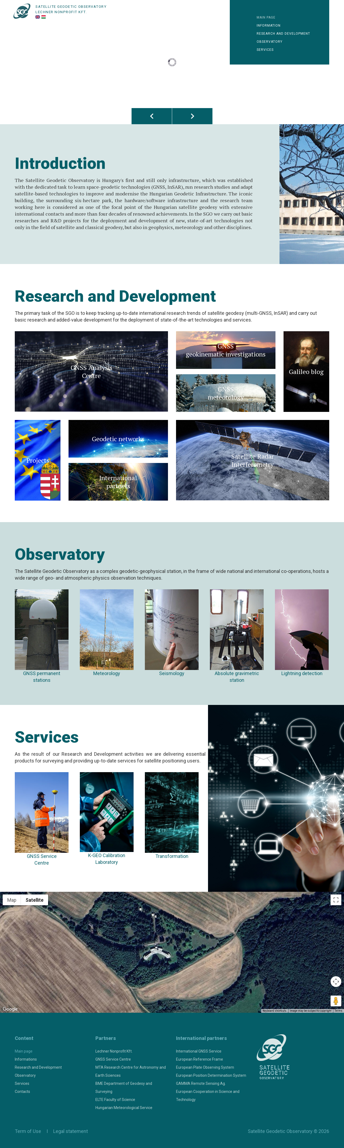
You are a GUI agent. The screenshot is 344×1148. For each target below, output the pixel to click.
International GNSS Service (198, 1051)
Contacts (22, 1091)
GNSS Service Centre (42, 819)
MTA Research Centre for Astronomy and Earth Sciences (130, 1071)
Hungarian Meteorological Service (123, 1108)
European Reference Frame (199, 1059)
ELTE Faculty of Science (115, 1099)
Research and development (283, 33)
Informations (26, 1059)
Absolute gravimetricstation (237, 636)
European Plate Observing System (205, 1067)
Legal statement (69, 1131)
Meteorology (107, 632)
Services (265, 50)
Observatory (269, 42)
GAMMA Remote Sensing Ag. (201, 1083)
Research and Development (38, 1067)
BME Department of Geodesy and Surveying (123, 1087)
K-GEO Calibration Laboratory (107, 818)
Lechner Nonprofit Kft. (113, 1051)
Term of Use (28, 1131)
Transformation (172, 815)
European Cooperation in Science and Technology (207, 1095)
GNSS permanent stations (42, 636)
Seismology (172, 632)
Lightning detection (302, 632)
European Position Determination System (211, 1075)
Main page (266, 17)
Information (269, 25)
